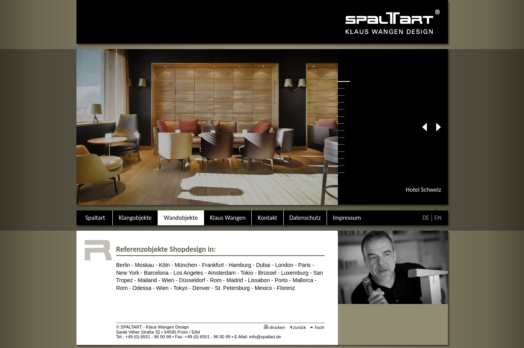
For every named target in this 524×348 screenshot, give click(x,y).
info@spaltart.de (265, 336)
